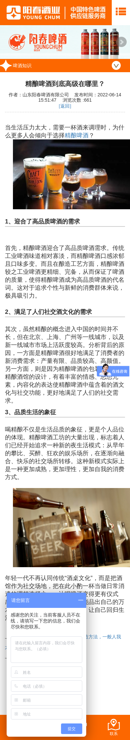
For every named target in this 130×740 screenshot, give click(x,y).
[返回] (65, 106)
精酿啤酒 (77, 135)
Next (121, 42)
